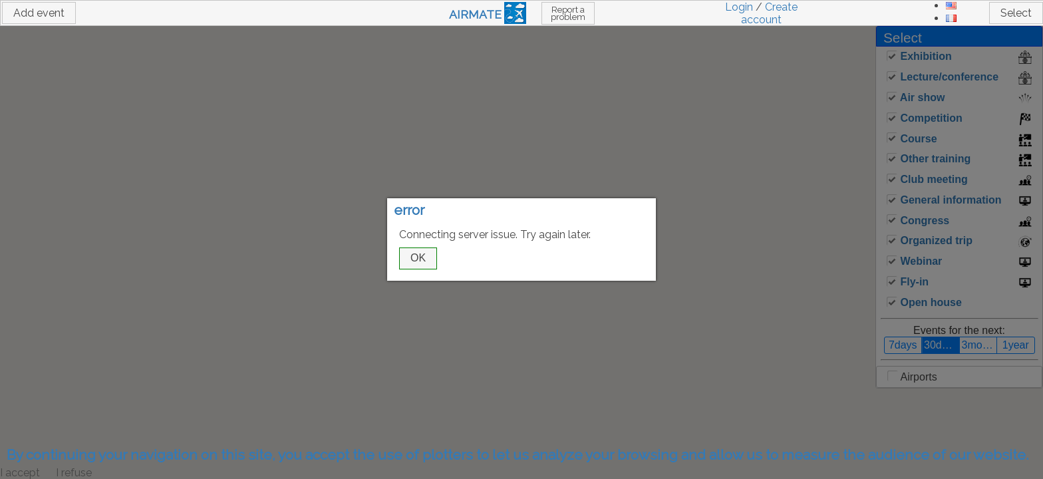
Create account (769, 13)
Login (739, 7)
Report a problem (568, 13)
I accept (20, 472)
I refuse (74, 472)
